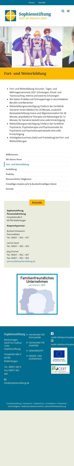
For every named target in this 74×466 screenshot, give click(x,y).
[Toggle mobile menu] (68, 11)
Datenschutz (39, 403)
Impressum (27, 403)
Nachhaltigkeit (14, 406)
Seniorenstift (36, 350)
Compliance (51, 403)
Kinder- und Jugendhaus (35, 357)
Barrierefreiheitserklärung (55, 406)
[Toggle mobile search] (63, 11)
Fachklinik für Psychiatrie (36, 336)
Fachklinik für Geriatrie (36, 344)
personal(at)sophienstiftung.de (21, 261)
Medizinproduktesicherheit (32, 406)
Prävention (61, 403)
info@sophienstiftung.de (16, 382)
